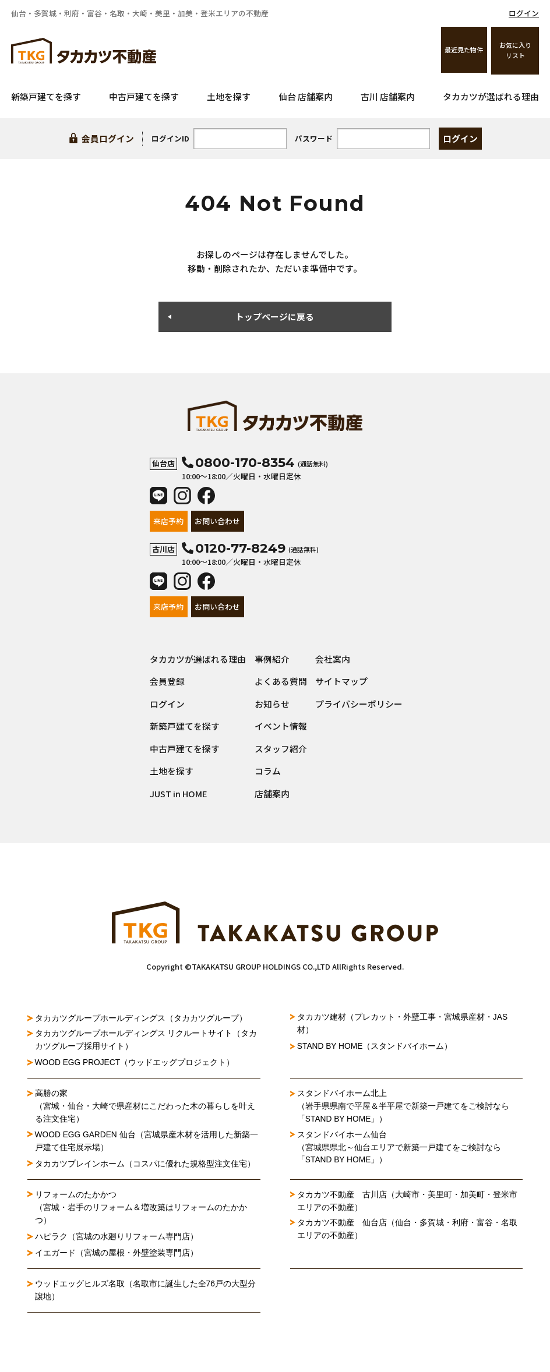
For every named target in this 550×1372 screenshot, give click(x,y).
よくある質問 (281, 681)
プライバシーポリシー (359, 704)
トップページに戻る (274, 316)
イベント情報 (281, 726)
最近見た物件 (463, 50)
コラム (268, 771)
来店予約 (168, 520)
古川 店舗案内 (388, 96)
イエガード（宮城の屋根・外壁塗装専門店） (116, 1253)
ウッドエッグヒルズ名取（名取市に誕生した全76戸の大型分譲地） (145, 1291)
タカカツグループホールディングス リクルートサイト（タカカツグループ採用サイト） (146, 1040)
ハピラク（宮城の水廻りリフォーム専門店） (116, 1237)
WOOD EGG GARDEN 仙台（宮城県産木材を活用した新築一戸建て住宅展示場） (147, 1141)
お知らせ (272, 704)
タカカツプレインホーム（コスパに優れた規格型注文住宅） (145, 1164)
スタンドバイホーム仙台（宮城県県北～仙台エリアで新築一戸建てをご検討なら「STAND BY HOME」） (399, 1148)
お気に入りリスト (515, 50)
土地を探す (229, 96)
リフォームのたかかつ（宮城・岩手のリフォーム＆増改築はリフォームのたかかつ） (141, 1208)
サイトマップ (341, 681)
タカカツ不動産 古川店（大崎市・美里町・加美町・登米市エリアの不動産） (407, 1202)
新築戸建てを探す (46, 96)
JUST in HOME (178, 793)
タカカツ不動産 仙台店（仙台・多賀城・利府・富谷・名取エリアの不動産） (407, 1230)
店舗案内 (272, 793)
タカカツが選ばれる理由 (491, 96)
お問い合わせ (217, 520)
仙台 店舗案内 (305, 96)
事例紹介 (272, 659)
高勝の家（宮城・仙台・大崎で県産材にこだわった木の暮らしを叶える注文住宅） (145, 1107)
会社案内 (332, 659)
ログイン (524, 13)
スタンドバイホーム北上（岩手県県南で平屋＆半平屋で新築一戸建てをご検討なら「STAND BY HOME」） (403, 1107)
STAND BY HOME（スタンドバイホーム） (375, 1046)
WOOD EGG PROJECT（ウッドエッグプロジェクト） (135, 1062)
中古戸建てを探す (144, 96)
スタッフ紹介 (281, 748)
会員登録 (167, 681)
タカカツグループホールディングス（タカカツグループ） (141, 1018)
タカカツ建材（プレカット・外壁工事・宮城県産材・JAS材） (402, 1024)
